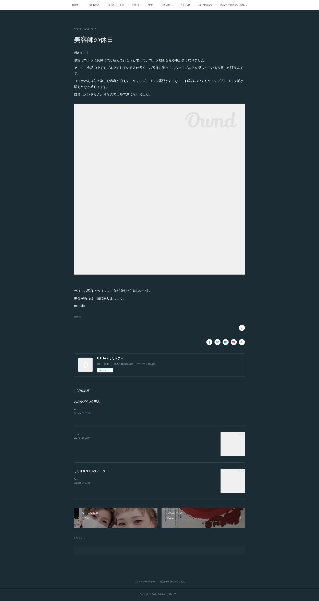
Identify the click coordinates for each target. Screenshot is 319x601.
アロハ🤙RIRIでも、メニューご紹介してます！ (100, 434)
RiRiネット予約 (115, 5)
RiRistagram (205, 5)
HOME (76, 5)
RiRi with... (166, 5)
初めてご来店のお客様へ (233, 5)
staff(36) (78, 317)
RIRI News (93, 5)
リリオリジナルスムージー (91, 471)
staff (150, 5)
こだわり (185, 5)
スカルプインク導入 (87, 401)
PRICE (136, 5)
